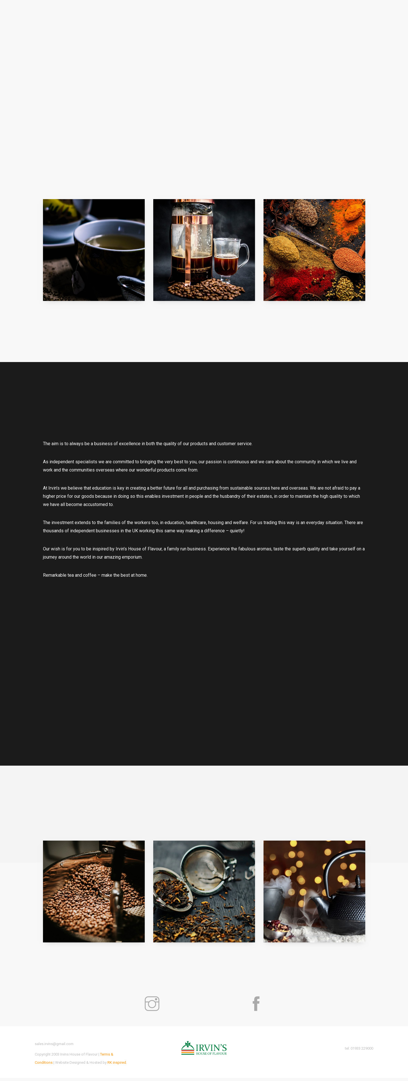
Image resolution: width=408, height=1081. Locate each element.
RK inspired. (117, 1065)
